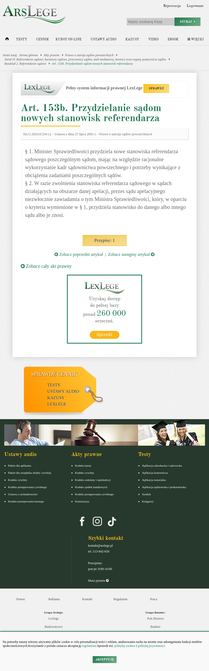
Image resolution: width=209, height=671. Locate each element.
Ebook (173, 39)
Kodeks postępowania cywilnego (27, 487)
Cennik (42, 39)
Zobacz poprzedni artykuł (78, 254)
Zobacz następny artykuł (131, 254)
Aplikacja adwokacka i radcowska (162, 465)
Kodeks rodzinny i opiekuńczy (93, 479)
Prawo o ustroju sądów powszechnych (89, 55)
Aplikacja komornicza (155, 472)
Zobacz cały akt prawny (46, 266)
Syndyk (146, 494)
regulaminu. (89, 646)
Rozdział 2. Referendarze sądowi (25, 63)
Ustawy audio (103, 39)
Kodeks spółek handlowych (91, 487)
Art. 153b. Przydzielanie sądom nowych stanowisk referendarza (92, 63)
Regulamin (120, 599)
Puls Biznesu (155, 618)
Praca (153, 599)
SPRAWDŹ (156, 88)
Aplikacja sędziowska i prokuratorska (164, 487)
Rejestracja (172, 6)
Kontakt (87, 599)
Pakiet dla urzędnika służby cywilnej (29, 472)
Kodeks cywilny (17, 479)
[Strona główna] (7, 40)
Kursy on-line (69, 39)
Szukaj (187, 21)
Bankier (155, 627)
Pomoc (20, 599)
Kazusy (132, 39)
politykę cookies (124, 646)
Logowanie (195, 6)
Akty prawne (51, 55)
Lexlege (53, 618)
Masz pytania (98, 580)
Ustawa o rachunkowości (23, 494)
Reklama (54, 599)
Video (153, 39)
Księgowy (148, 501)
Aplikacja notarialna (154, 479)
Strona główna (28, 55)
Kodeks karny (83, 465)
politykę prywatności (151, 646)
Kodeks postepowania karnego (26, 501)
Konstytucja (82, 501)
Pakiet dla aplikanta (19, 465)
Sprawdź (104, 334)
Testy (21, 39)
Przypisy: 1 (104, 240)
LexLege (57, 404)
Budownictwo (53, 627)
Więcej (195, 39)
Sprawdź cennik (54, 374)
